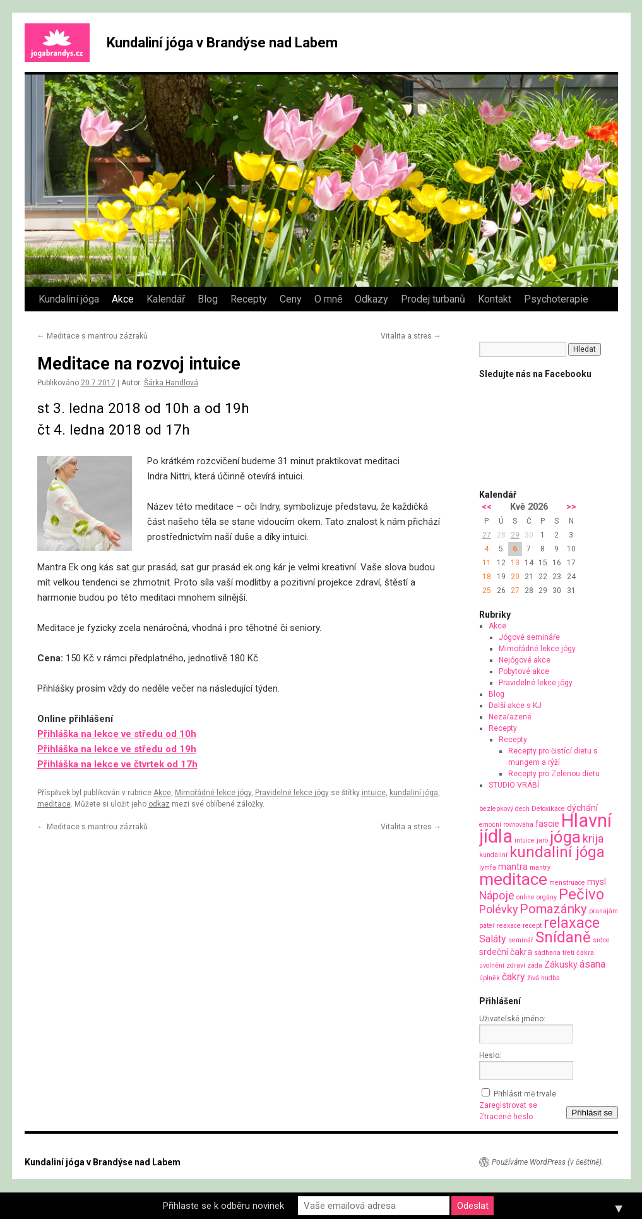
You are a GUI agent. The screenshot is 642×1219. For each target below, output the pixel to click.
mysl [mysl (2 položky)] (596, 882)
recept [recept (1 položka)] (532, 926)
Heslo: (490, 1055)
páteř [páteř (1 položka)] (487, 926)
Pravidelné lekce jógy (292, 792)
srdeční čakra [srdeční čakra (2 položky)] (505, 952)
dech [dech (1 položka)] (522, 809)
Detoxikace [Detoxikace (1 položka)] (548, 809)
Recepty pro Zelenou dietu (554, 773)
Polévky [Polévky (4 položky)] (498, 909)
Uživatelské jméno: (512, 1018)
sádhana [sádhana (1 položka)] (547, 953)
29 (515, 535)
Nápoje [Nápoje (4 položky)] (496, 895)
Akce (123, 299)
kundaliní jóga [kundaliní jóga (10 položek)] (557, 852)
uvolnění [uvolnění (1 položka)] (491, 965)
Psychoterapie (556, 299)
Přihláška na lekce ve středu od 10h (116, 734)
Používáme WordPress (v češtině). (547, 1162)
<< (487, 506)
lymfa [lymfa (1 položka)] (487, 867)
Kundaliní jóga (69, 299)
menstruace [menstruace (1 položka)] (567, 883)
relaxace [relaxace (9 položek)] (572, 923)
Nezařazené (510, 716)
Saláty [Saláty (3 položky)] (492, 939)
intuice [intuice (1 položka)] (524, 840)
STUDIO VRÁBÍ (514, 785)
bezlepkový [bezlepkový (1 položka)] (496, 809)
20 (515, 576)
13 (515, 562)
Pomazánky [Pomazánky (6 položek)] (553, 908)
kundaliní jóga (413, 792)
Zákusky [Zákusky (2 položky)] (561, 964)
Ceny (291, 299)
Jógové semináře (529, 637)
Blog (208, 299)
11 (486, 562)
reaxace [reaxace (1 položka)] (509, 926)
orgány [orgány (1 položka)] (547, 897)
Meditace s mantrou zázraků (92, 336)
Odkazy (371, 299)
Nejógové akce (524, 660)
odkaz (159, 804)
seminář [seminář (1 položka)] (520, 940)
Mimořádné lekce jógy (213, 792)
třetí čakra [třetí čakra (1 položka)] (578, 953)
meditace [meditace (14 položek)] (513, 879)
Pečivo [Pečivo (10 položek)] (581, 894)
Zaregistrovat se (508, 1105)
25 (486, 590)
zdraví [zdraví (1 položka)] (515, 965)
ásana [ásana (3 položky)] (592, 964)
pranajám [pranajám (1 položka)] (603, 911)
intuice (374, 792)
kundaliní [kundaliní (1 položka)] (493, 855)
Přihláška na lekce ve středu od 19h (116, 749)
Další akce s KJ (515, 705)
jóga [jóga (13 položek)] (565, 836)
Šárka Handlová (171, 382)
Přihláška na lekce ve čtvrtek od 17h (117, 764)
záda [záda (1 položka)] (534, 965)
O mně (328, 299)
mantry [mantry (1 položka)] (540, 867)
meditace (54, 804)
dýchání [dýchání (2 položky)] (582, 808)
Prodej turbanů (433, 299)
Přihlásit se (591, 1112)
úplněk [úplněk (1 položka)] (489, 978)
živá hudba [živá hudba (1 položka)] (543, 978)
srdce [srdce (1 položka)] (601, 940)
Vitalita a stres (411, 336)
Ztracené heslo (506, 1116)
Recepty (248, 299)
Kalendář (165, 299)
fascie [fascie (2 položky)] (547, 824)
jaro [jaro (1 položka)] (542, 840)
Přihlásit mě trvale (525, 1094)
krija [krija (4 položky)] (593, 838)
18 (486, 576)
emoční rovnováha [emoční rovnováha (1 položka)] (506, 824)
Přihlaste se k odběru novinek (223, 1205)
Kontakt (494, 299)
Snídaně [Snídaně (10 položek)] (563, 937)
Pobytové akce (524, 671)
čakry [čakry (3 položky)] (513, 977)
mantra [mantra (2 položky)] (513, 867)
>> (571, 506)
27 (486, 535)
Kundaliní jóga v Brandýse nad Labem (222, 43)
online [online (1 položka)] (525, 897)
